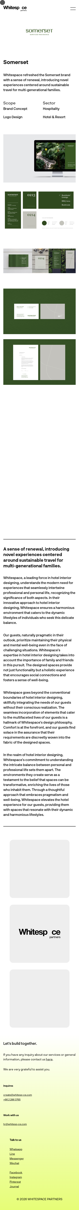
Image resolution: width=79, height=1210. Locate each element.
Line (12, 1153)
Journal (14, 1186)
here (49, 1059)
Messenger (17, 1158)
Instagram (16, 1177)
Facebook (16, 1172)
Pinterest (15, 1181)
